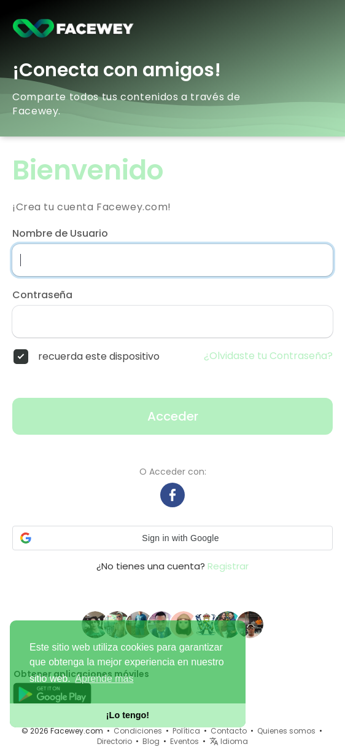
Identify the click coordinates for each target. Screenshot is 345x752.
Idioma (228, 741)
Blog (151, 741)
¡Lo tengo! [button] (127, 715)
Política (186, 731)
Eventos (184, 741)
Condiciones (138, 731)
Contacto (229, 731)
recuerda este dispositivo (99, 356)
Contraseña (42, 295)
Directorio (114, 741)
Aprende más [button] (104, 678)
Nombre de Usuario (60, 233)
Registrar (228, 566)
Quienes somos (286, 731)
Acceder (172, 416)
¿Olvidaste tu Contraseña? (268, 356)
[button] (172, 538)
